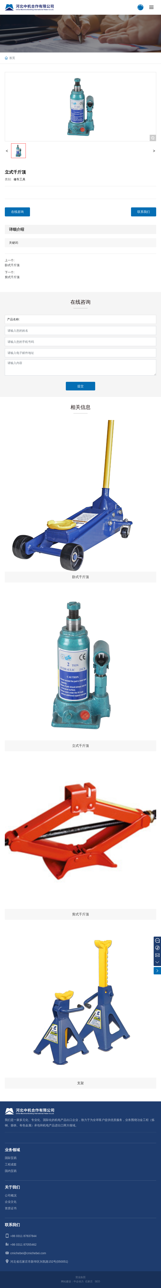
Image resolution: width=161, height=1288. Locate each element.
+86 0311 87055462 (23, 1244)
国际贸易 (11, 1158)
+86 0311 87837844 (23, 1236)
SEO (97, 1281)
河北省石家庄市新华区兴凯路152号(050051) (39, 1261)
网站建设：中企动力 (72, 1281)
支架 (80, 1083)
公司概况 (11, 1195)
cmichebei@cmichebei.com (28, 1253)
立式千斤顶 (80, 745)
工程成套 (11, 1164)
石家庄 (89, 1281)
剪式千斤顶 (12, 277)
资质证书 (11, 1208)
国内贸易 (11, 1171)
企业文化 (11, 1201)
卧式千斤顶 (12, 265)
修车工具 (19, 179)
